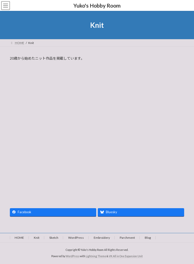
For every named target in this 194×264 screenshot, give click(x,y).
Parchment (127, 237)
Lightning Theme (96, 256)
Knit (36, 237)
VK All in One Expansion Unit (126, 256)
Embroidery (102, 237)
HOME (19, 237)
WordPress (76, 237)
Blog (148, 237)
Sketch (53, 237)
